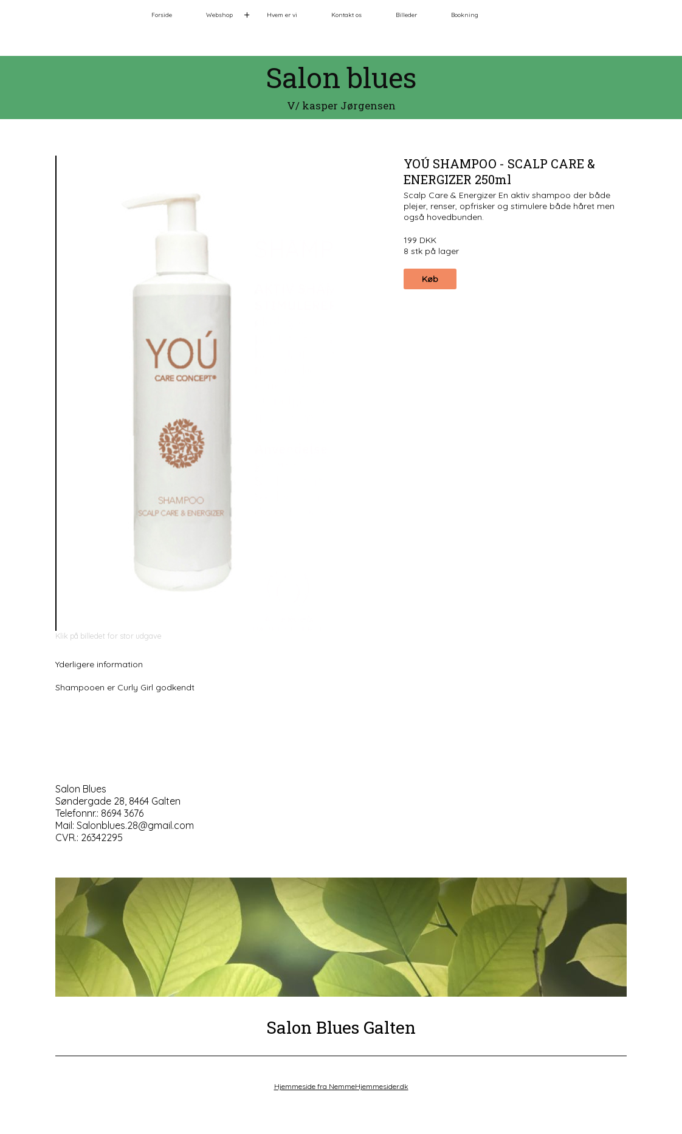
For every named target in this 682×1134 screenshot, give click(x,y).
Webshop (219, 15)
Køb (430, 278)
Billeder (406, 15)
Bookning (464, 15)
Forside (161, 15)
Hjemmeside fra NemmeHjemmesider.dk (341, 1086)
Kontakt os (346, 15)
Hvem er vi (282, 15)
